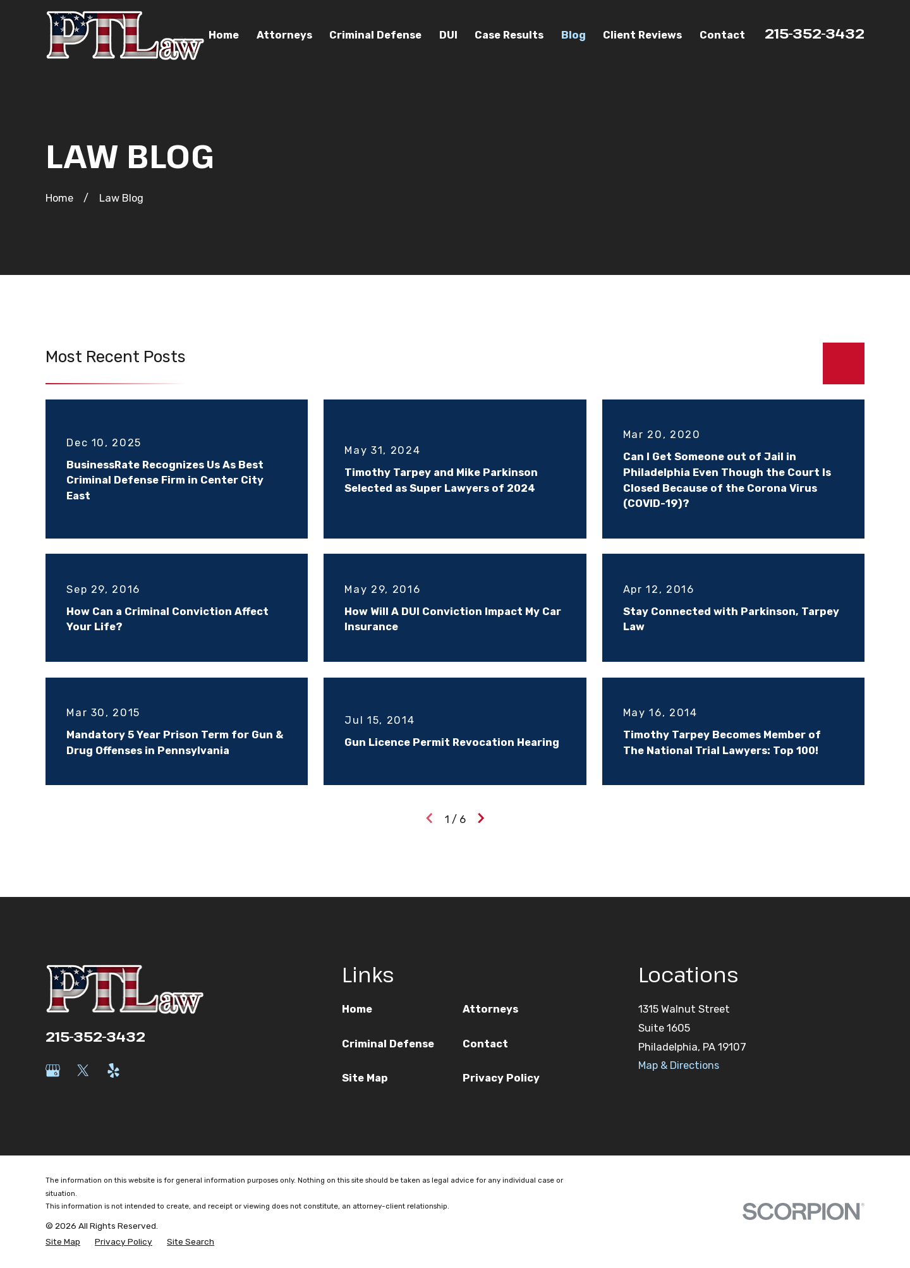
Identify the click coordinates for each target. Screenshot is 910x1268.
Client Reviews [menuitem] (642, 35)
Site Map (365, 1078)
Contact (485, 1044)
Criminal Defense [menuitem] (375, 35)
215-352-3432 (814, 32)
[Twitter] (83, 1070)
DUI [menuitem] (448, 35)
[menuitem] (63, 1242)
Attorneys (490, 1009)
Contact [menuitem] (722, 35)
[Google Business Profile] (53, 1070)
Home (357, 1009)
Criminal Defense (388, 1044)
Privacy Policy (501, 1078)
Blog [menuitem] (573, 35)
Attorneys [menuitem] (284, 35)
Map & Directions (678, 1065)
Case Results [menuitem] (509, 35)
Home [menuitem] (224, 35)
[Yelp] (113, 1070)
